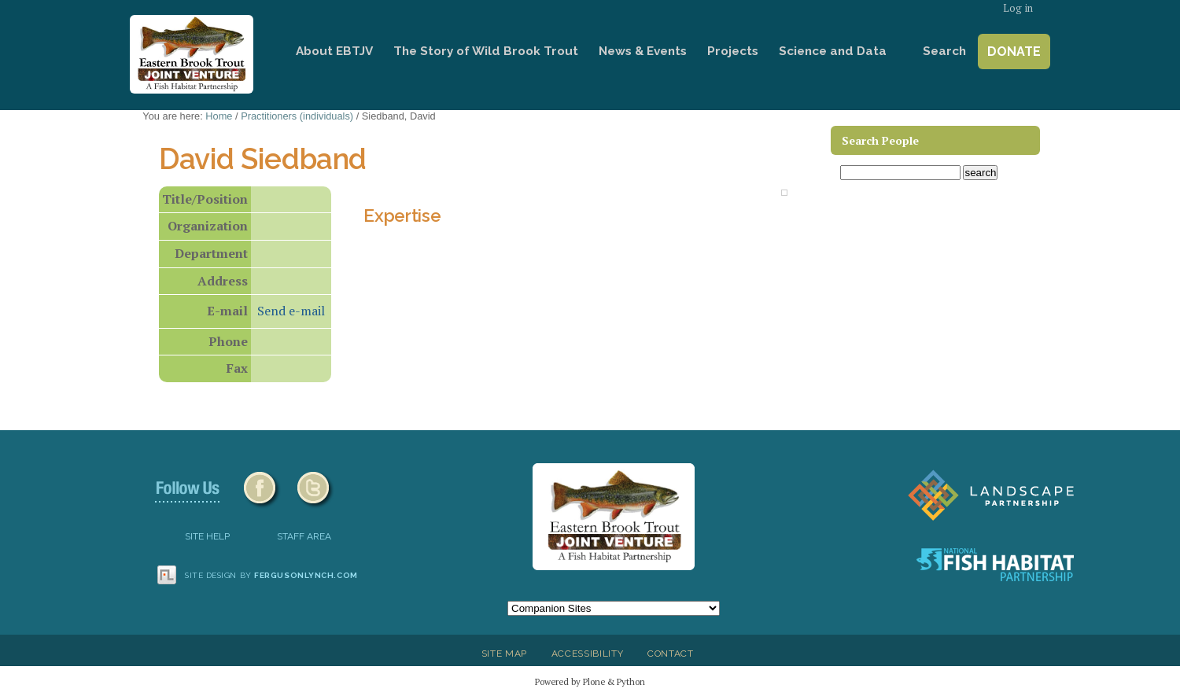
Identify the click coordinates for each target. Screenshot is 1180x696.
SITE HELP (207, 536)
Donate (1014, 51)
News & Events (643, 51)
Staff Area (304, 536)
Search (944, 51)
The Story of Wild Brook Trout (485, 51)
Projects (732, 51)
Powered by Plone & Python (590, 681)
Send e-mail (291, 310)
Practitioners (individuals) (297, 116)
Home (263, 51)
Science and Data (833, 51)
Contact (670, 653)
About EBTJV (334, 51)
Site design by (271, 575)
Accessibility (587, 653)
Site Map (504, 653)
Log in (1018, 8)
